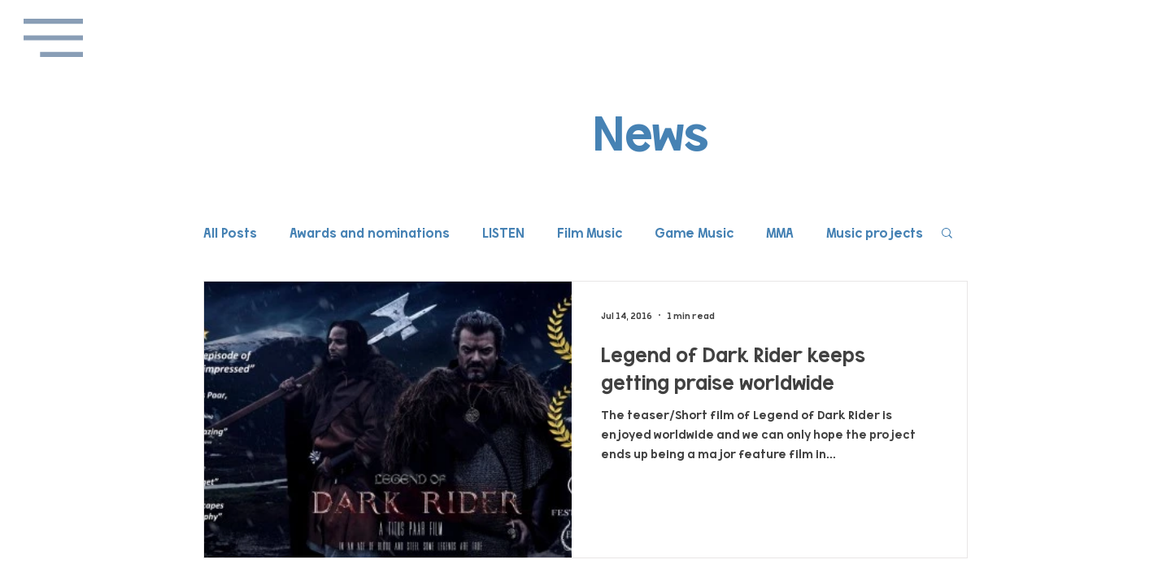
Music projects (874, 232)
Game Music (694, 232)
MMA (780, 232)
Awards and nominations (369, 232)
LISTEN (503, 232)
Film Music (589, 232)
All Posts (230, 232)
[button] (53, 38)
